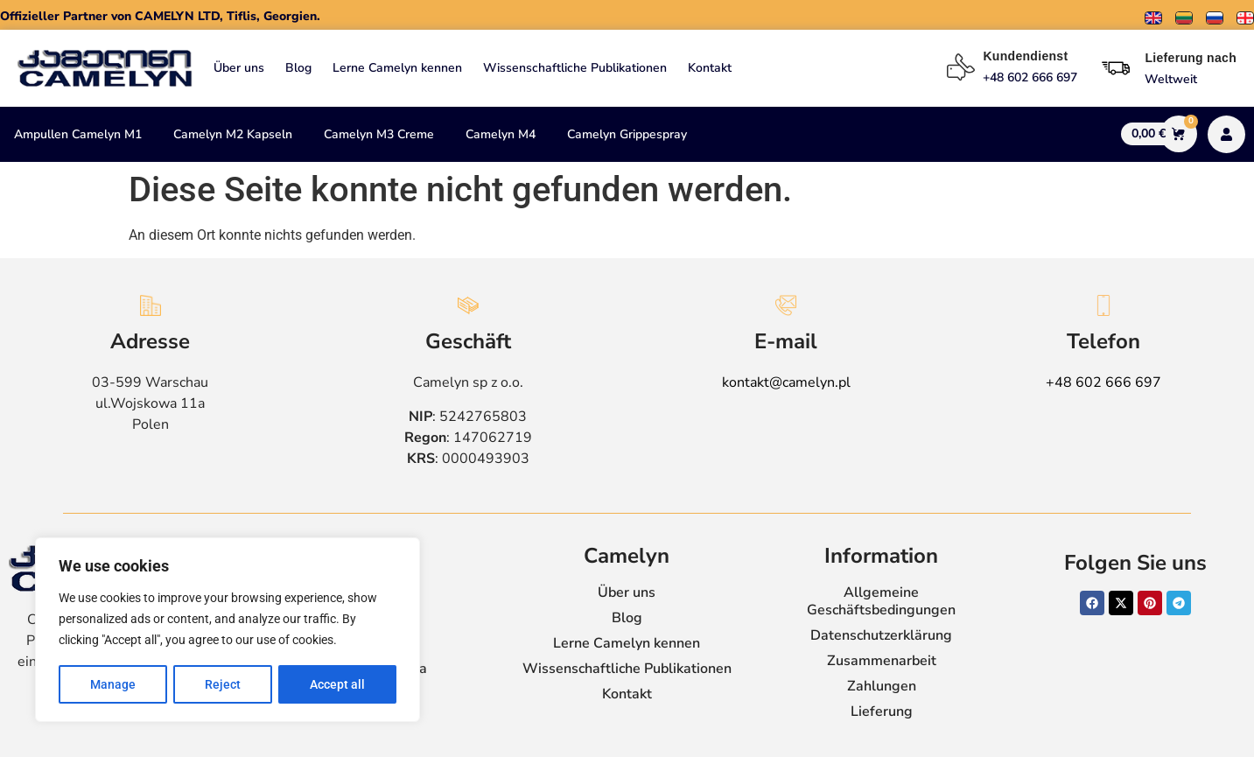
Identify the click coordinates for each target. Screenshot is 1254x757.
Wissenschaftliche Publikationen (575, 68)
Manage (113, 684)
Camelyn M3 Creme (379, 134)
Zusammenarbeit (881, 660)
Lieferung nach (1190, 58)
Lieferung (882, 711)
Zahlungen (881, 686)
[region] (227, 630)
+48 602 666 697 (1103, 382)
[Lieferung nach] (1116, 68)
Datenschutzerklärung (881, 635)
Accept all (337, 684)
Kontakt (710, 68)
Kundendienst (1025, 56)
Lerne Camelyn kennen (397, 68)
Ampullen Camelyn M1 (78, 134)
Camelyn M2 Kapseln (232, 134)
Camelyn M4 (501, 134)
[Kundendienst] (961, 67)
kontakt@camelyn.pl (786, 382)
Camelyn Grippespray (627, 134)
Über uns (239, 68)
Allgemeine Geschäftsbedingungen (881, 601)
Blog (298, 68)
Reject (223, 684)
